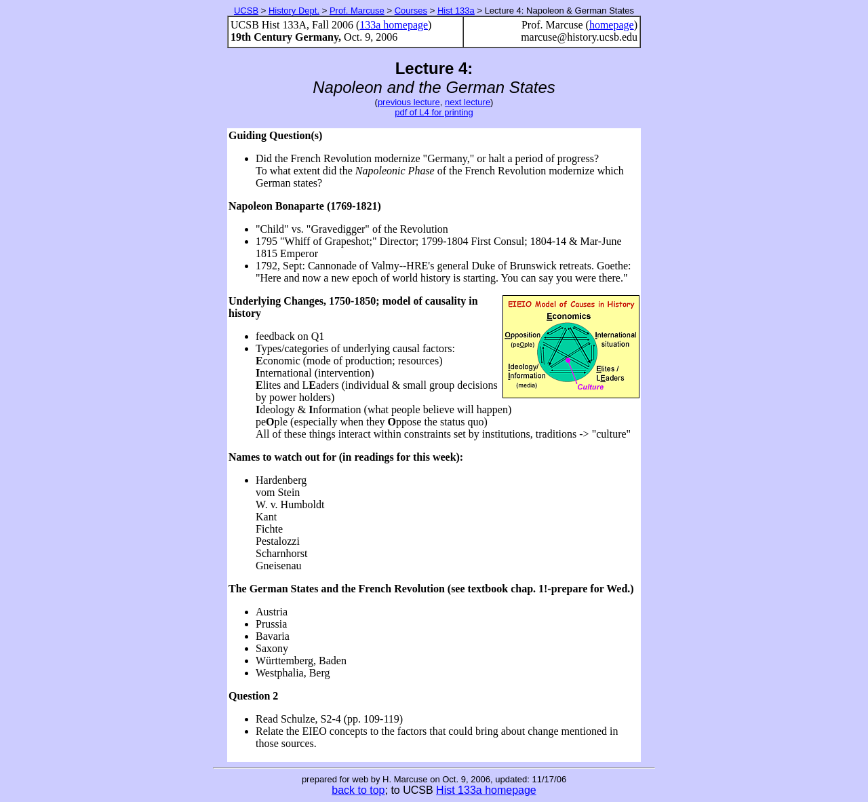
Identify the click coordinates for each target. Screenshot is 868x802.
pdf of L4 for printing (434, 112)
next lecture (467, 102)
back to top (358, 790)
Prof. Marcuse (357, 10)
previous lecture (409, 102)
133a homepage (393, 25)
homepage (611, 25)
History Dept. (294, 10)
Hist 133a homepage (486, 790)
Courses (411, 10)
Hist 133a (456, 10)
